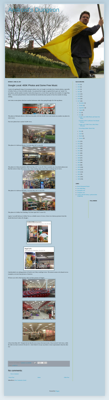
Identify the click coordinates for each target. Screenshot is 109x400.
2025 (79, 84)
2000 (79, 179)
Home (39, 377)
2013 (79, 148)
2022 (79, 89)
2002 (79, 174)
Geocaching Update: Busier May (87, 128)
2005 (79, 167)
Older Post (66, 377)
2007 (79, 162)
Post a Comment (15, 374)
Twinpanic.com (81, 192)
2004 (79, 169)
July (80, 112)
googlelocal (14, 365)
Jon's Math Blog (81, 188)
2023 (79, 87)
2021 (79, 91)
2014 (79, 146)
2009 (79, 158)
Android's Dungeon (33, 9)
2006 (79, 165)
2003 (79, 172)
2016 (79, 141)
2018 (79, 98)
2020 (79, 94)
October (81, 105)
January (81, 138)
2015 (79, 143)
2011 (79, 153)
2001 (79, 176)
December (81, 103)
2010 (79, 155)
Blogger (57, 391)
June (80, 115)
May (80, 131)
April (80, 133)
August (81, 110)
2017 (79, 101)
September (81, 107)
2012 (79, 150)
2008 (79, 160)
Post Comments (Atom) (20, 380)
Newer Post (11, 377)
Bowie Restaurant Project (83, 186)
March (80, 136)
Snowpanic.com (81, 190)
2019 (79, 96)
